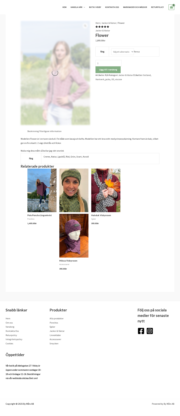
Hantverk (100, 79)
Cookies (9, 343)
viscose (119, 79)
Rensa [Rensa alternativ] (137, 51)
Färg (102, 51)
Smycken (54, 343)
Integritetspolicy (14, 339)
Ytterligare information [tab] (50, 131)
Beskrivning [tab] (33, 131)
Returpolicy (157, 7)
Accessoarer (55, 339)
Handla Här (76, 7)
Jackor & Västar (109, 23)
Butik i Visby (95, 7)
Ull (113, 79)
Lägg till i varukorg (108, 69)
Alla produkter (57, 318)
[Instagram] (149, 331)
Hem (64, 7)
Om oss (9, 322)
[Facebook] (141, 331)
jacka (108, 79)
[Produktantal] (108, 63)
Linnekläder (55, 335)
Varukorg (10, 327)
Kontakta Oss (112, 7)
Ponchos (54, 322)
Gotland (147, 75)
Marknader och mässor (135, 7)
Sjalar (52, 327)
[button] (102, 26)
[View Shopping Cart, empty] (171, 7)
